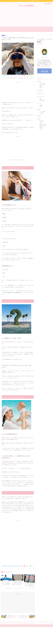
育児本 (41, 127)
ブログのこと (41, 93)
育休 (40, 106)
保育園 (41, 105)
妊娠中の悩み (42, 100)
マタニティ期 (41, 96)
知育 (40, 123)
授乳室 (41, 86)
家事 (39, 109)
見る (24, 160)
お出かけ (40, 81)
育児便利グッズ (43, 126)
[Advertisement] (26, 18)
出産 (40, 98)
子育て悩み (42, 121)
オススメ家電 (42, 111)
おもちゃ (41, 120)
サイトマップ (5, 30)
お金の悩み (40, 90)
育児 (39, 118)
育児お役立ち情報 (43, 124)
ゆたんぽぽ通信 (26, 5)
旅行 (40, 87)
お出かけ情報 (42, 83)
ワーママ (40, 103)
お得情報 (41, 113)
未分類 (3, 35)
